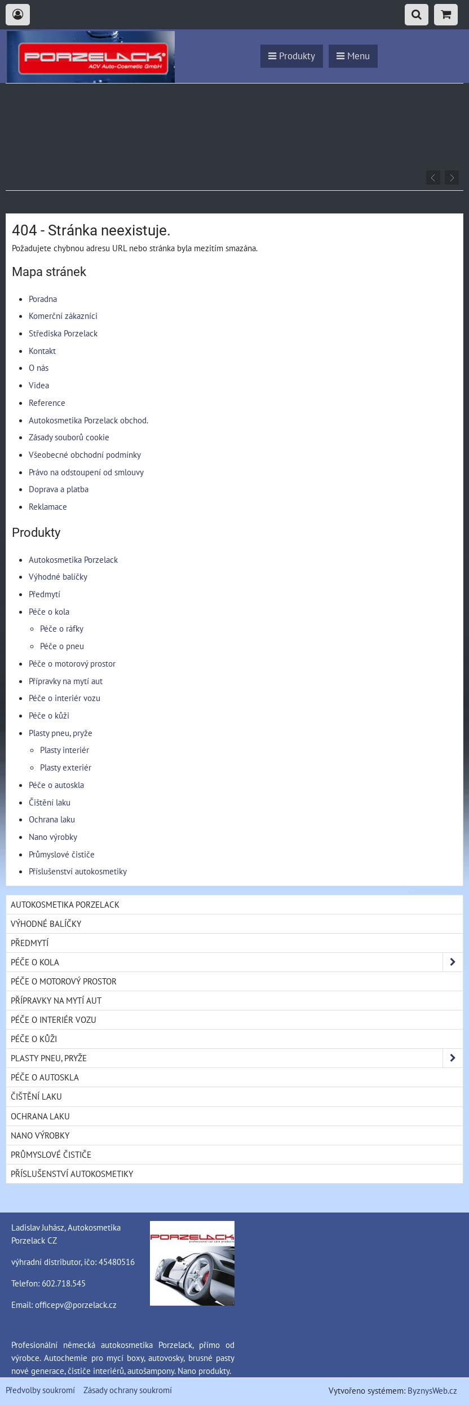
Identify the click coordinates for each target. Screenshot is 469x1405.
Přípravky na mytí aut (66, 680)
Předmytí (44, 593)
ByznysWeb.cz (432, 1390)
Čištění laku (49, 802)
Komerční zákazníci (63, 315)
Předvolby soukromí (40, 1389)
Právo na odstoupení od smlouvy (86, 472)
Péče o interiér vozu (64, 697)
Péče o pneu (62, 645)
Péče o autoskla (56, 784)
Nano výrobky (53, 836)
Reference (47, 402)
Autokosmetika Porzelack (73, 559)
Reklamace (48, 506)
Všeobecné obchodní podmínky (85, 454)
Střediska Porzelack (63, 333)
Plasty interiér (64, 749)
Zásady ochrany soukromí (127, 1389)
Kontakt (42, 350)
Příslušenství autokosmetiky (78, 871)
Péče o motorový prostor (72, 663)
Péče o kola (49, 611)
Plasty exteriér (65, 767)
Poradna (43, 298)
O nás (38, 367)
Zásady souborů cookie (69, 437)
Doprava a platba (59, 488)
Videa (39, 385)
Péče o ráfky (61, 628)
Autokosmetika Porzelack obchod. (88, 420)
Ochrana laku (52, 819)
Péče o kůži (49, 715)
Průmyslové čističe (62, 854)
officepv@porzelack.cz (76, 1304)
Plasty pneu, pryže (60, 732)
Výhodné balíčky (58, 576)
